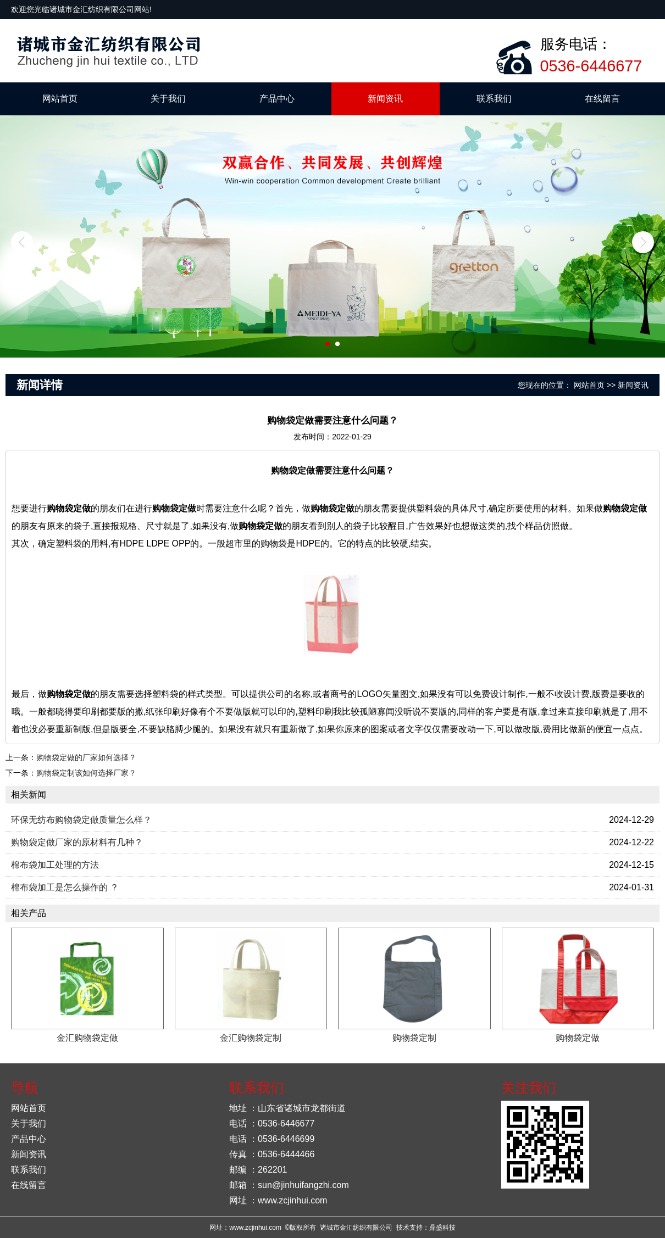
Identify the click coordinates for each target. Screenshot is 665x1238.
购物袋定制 (414, 1037)
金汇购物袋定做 (87, 1037)
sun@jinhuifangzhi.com (303, 1185)
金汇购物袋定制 (250, 1037)
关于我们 (168, 98)
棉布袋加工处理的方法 (55, 864)
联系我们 (494, 98)
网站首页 (59, 98)
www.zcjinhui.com (292, 1200)
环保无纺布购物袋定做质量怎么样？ (81, 819)
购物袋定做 (578, 1037)
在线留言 (602, 98)
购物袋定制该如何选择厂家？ (86, 772)
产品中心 (277, 98)
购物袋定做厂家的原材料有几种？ (77, 842)
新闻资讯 (385, 98)
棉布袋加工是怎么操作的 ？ (65, 887)
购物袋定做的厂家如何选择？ (86, 757)
